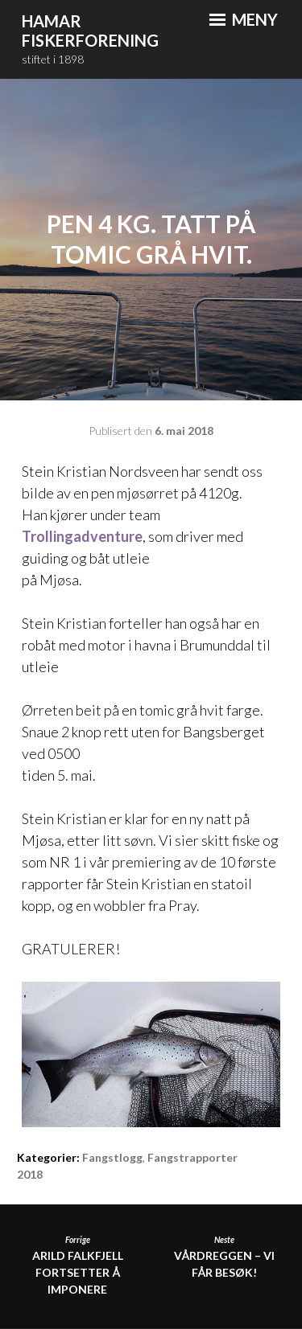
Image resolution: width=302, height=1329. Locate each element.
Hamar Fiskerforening (90, 31)
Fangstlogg (112, 1157)
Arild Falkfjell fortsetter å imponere (77, 1265)
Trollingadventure (82, 536)
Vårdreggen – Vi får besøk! (224, 1256)
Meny (243, 19)
